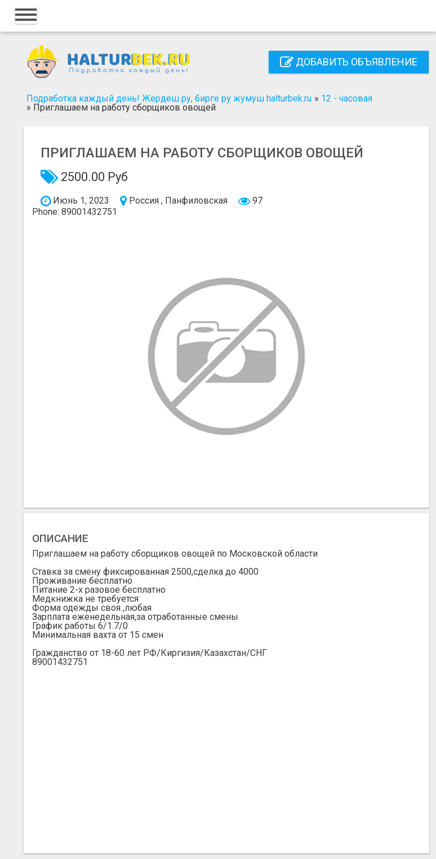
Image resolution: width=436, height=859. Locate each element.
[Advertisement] (226, 751)
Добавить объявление (348, 62)
